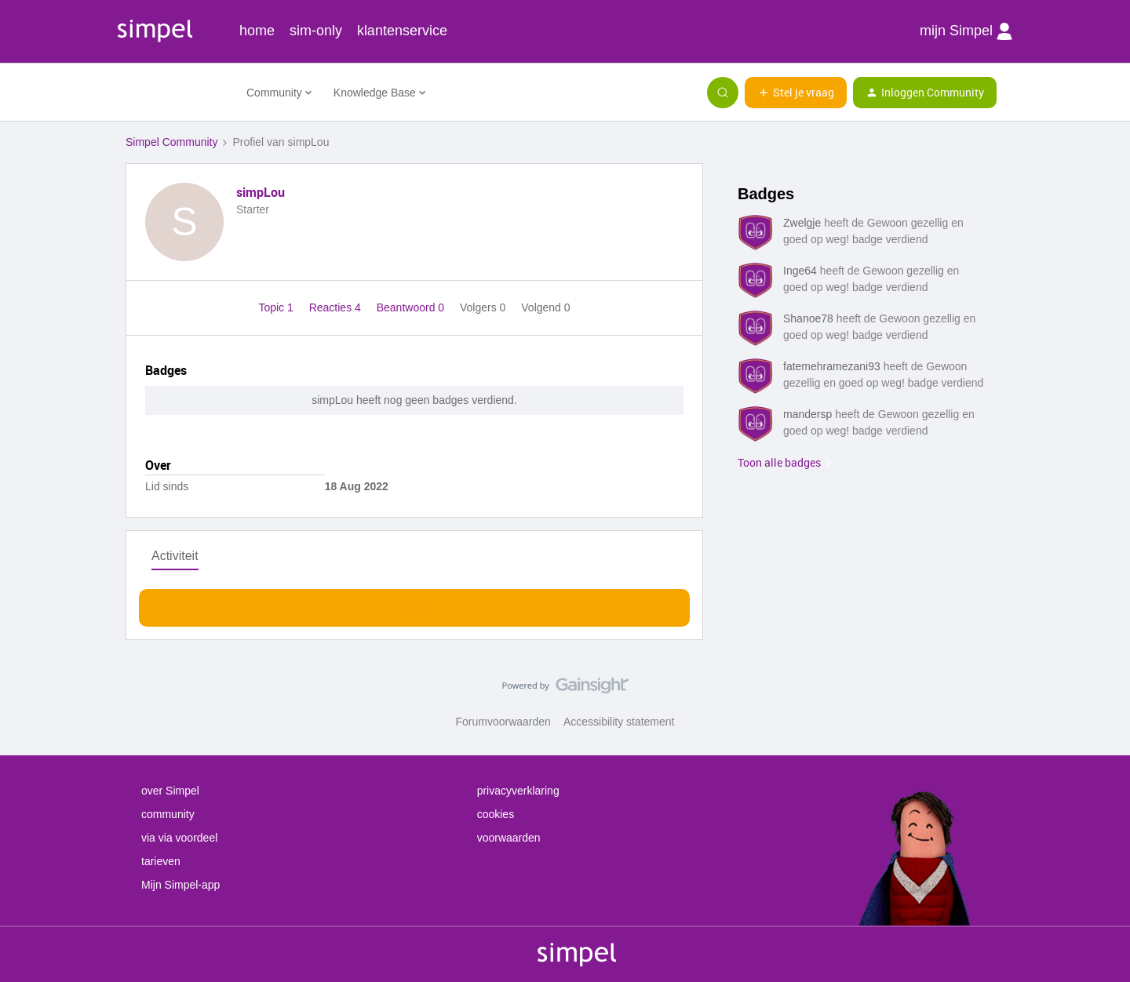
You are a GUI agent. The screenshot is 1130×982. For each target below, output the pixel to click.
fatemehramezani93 (831, 366)
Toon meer (414, 603)
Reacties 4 (336, 307)
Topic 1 (277, 307)
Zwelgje (802, 222)
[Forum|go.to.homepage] (177, 92)
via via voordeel (179, 837)
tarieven (160, 861)
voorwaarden (509, 837)
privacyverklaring (518, 790)
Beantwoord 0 (412, 307)
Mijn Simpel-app (180, 884)
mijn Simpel (966, 31)
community (168, 814)
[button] (796, 92)
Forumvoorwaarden (503, 721)
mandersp (807, 414)
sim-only (316, 30)
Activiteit (175, 555)
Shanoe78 (808, 318)
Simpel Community (171, 142)
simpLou (260, 192)
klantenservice (402, 30)
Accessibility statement (619, 721)
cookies (495, 814)
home (257, 30)
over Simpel (170, 790)
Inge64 (800, 270)
